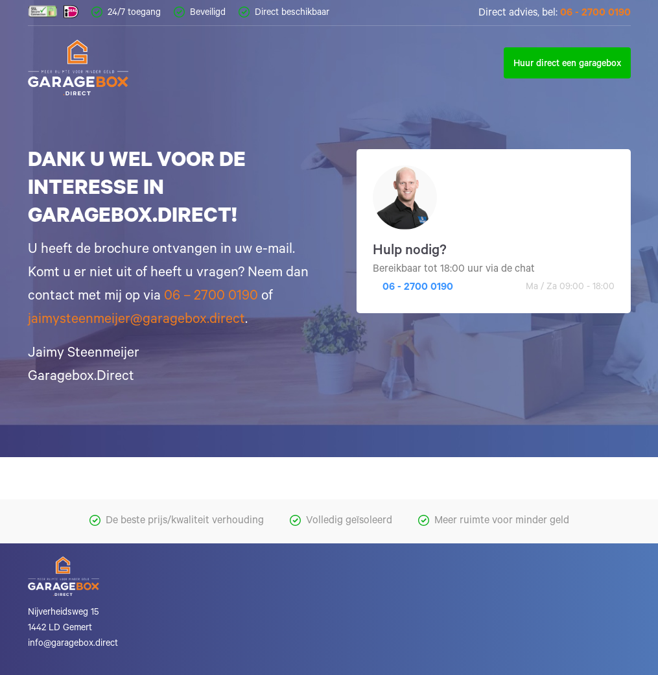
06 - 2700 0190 (595, 13)
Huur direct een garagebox (567, 65)
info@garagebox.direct (73, 644)
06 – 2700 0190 (211, 297)
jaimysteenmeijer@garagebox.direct (136, 320)
